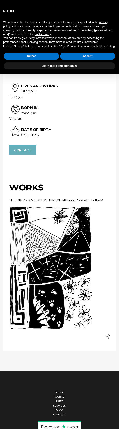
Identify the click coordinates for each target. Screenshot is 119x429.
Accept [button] (87, 56)
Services (59, 405)
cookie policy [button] (43, 34)
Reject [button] (31, 56)
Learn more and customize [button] (59, 65)
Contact (22, 150)
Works (59, 396)
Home (59, 392)
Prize (59, 401)
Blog (59, 410)
